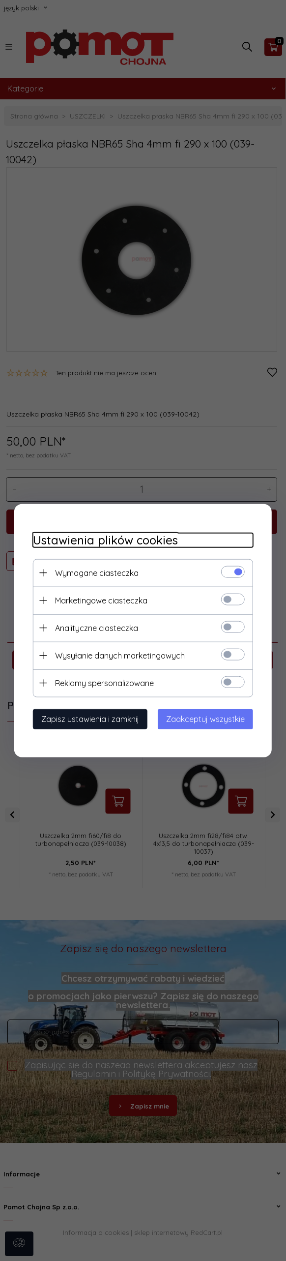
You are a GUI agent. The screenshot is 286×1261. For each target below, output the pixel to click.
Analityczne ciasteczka (93, 627)
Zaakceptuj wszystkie (208, 718)
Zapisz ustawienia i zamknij (87, 718)
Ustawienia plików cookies (102, 540)
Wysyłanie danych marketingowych (117, 655)
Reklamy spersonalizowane (101, 683)
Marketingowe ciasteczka (98, 600)
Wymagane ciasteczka (94, 572)
